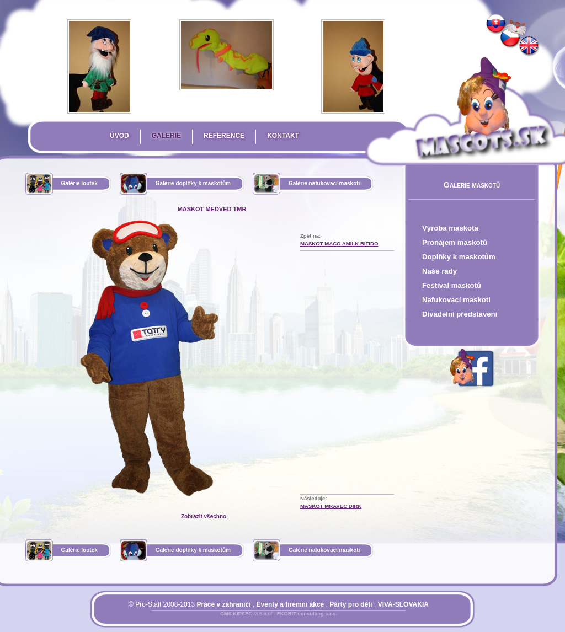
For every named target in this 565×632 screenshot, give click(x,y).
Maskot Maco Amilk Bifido (339, 243)
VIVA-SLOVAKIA (403, 604)
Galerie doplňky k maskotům (193, 183)
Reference (224, 136)
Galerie (166, 136)
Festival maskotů (451, 285)
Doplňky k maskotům (458, 257)
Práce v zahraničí (223, 604)
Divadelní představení (459, 314)
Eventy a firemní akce (290, 604)
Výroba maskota (450, 228)
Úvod (119, 136)
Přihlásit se (256, 620)
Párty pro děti (350, 604)
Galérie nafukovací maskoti (324, 183)
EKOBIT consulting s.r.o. (307, 614)
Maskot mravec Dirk (330, 506)
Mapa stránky (297, 620)
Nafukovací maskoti (456, 300)
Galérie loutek (79, 183)
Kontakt (283, 136)
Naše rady (439, 271)
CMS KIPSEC (236, 614)
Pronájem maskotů (454, 242)
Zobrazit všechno (203, 516)
